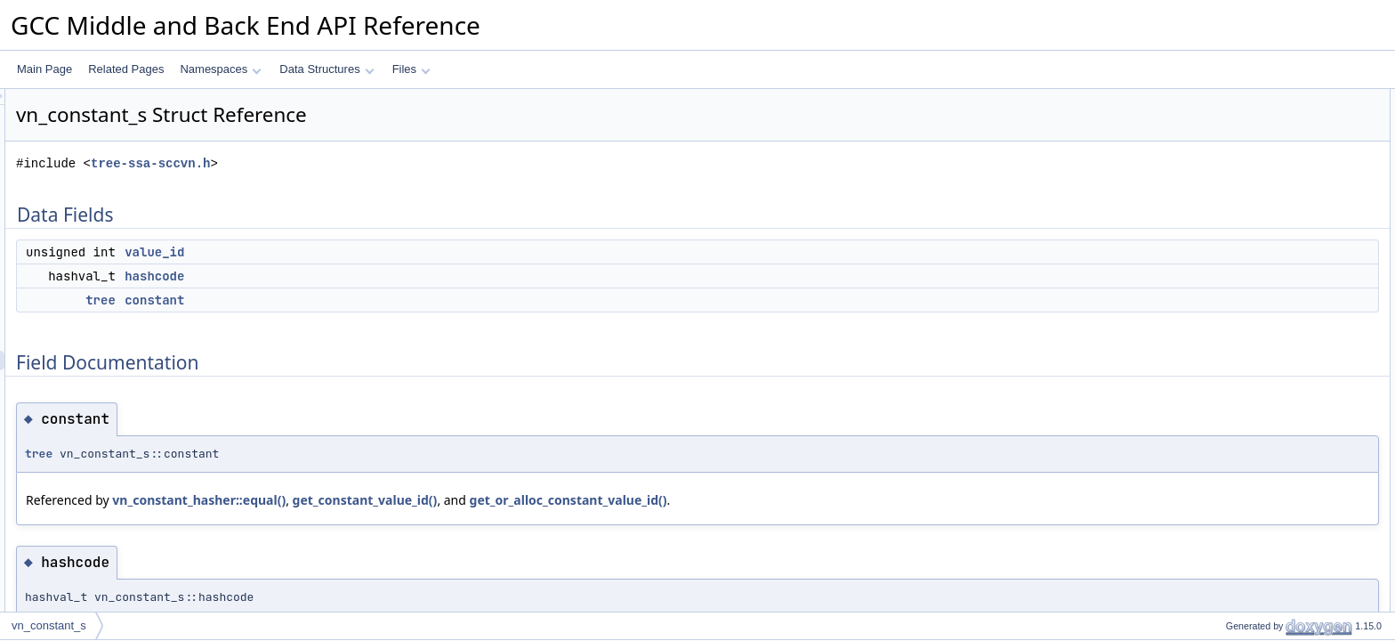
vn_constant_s (49, 625)
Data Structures (326, 69)
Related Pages (126, 69)
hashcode (377, 276)
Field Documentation (1245, 177)
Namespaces (220, 69)
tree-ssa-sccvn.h (372, 163)
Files (411, 69)
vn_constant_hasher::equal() (421, 499)
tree (323, 300)
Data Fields (1224, 99)
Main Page (44, 69)
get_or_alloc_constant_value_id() (791, 499)
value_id (377, 252)
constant (377, 300)
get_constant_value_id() (587, 499)
